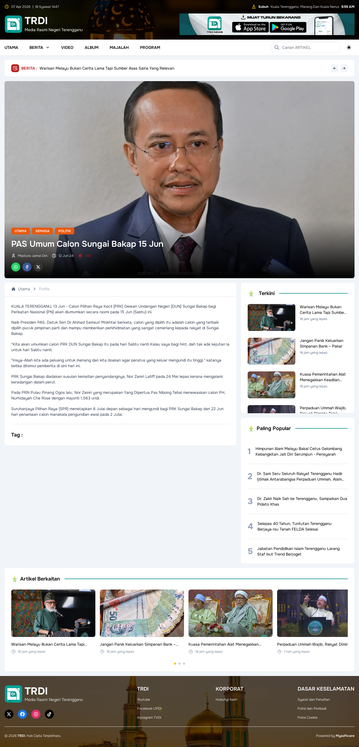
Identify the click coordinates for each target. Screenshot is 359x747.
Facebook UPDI (149, 708)
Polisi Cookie (307, 717)
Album (91, 47)
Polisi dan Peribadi (312, 708)
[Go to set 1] (175, 664)
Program (150, 47)
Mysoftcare (345, 736)
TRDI (21, 736)
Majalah (119, 47)
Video (67, 47)
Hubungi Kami (226, 699)
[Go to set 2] (179, 664)
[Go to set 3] (184, 664)
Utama (11, 47)
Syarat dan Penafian (314, 699)
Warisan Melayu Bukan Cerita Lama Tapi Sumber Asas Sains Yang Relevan (107, 68)
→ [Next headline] (344, 68)
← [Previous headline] (334, 68)
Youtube (143, 699)
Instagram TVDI (149, 717)
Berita (39, 47)
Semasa (42, 231)
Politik (64, 231)
